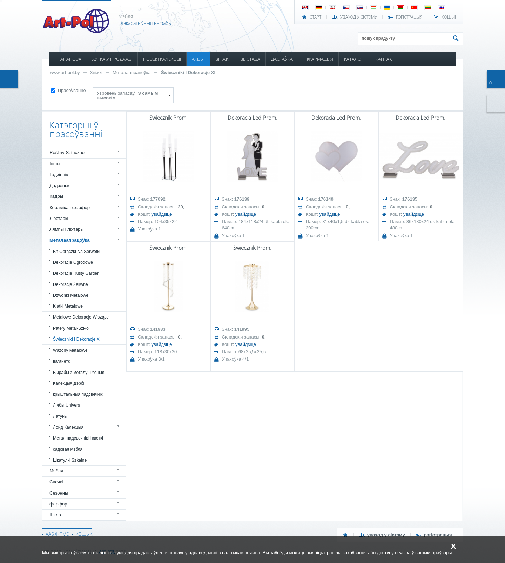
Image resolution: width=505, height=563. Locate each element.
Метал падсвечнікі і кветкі (78, 438)
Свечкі (56, 481)
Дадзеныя (59, 185)
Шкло (55, 514)
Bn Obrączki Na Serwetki (76, 251)
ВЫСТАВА (250, 59)
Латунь (60, 416)
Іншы (54, 163)
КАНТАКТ (385, 59)
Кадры (56, 196)
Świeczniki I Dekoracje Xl (188, 72)
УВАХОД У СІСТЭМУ (358, 17)
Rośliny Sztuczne (67, 152)
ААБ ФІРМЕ (57, 534)
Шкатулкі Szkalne (70, 460)
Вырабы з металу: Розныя (79, 372)
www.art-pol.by (65, 72)
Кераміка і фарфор (69, 207)
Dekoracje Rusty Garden (76, 273)
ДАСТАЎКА (282, 59)
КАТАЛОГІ (354, 59)
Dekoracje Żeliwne (70, 284)
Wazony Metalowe (70, 350)
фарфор (58, 504)
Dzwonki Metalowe (70, 295)
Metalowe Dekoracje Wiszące (81, 317)
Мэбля (56, 471)
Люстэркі (58, 218)
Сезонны (58, 493)
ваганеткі (62, 361)
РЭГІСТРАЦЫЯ (409, 17)
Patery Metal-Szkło (71, 328)
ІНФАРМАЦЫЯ (318, 59)
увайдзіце (162, 214)
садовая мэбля (67, 449)
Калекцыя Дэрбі (68, 383)
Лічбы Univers (66, 405)
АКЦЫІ (198, 59)
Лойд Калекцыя (68, 427)
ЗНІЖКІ (222, 59)
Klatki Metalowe (68, 306)
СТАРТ (315, 17)
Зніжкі (96, 72)
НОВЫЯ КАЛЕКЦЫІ (162, 59)
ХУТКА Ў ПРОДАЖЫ (112, 59)
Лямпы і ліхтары (66, 229)
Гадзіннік (58, 174)
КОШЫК (449, 17)
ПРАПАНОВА (67, 59)
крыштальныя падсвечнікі (78, 394)
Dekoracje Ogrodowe (73, 262)
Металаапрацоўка (132, 72)
